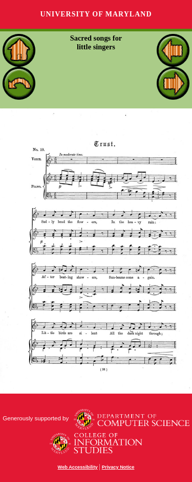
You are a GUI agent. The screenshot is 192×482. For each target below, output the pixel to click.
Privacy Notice (118, 467)
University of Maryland (96, 14)
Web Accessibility (78, 467)
